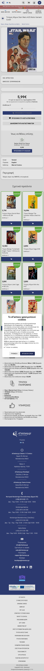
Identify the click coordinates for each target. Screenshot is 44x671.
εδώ (26, 343)
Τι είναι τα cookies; (11, 347)
